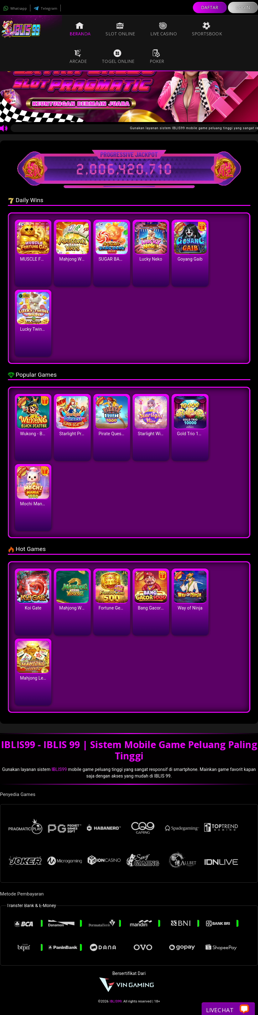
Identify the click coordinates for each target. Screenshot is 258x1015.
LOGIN (243, 7)
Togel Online (118, 56)
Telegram (45, 8)
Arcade (78, 56)
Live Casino (163, 29)
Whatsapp (15, 8)
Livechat (227, 1009)
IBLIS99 (59, 769)
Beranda (80, 29)
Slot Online (120, 29)
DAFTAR (210, 7)
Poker (157, 56)
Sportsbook (207, 29)
